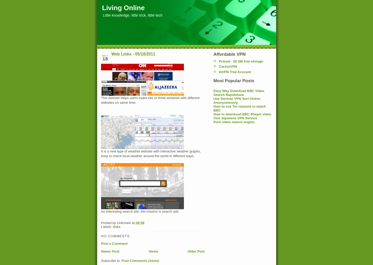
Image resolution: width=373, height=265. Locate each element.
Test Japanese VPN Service (235, 118)
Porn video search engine (233, 122)
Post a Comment (114, 244)
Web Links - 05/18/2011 (133, 54)
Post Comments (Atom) (140, 261)
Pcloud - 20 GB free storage (241, 61)
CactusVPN (228, 66)
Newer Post (110, 251)
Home (153, 251)
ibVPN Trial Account (235, 72)
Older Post (196, 251)
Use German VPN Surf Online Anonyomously (236, 100)
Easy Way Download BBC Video (238, 91)
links (117, 227)
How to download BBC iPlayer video (242, 114)
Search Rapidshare (228, 95)
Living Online (123, 8)
